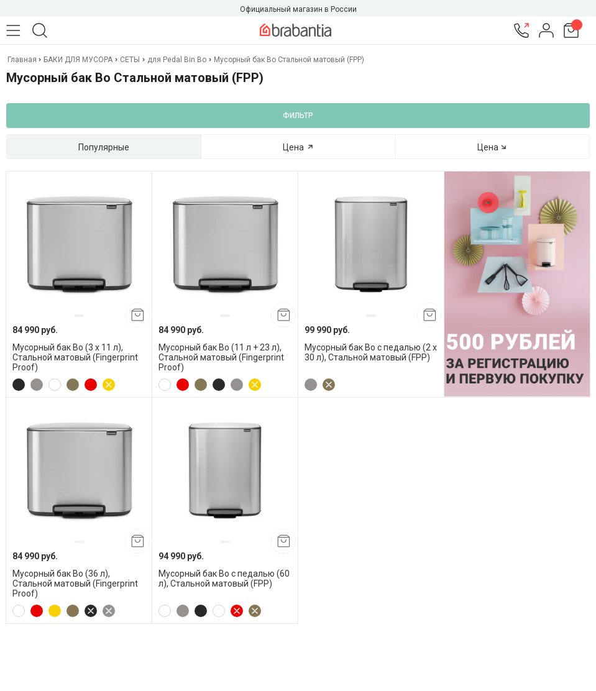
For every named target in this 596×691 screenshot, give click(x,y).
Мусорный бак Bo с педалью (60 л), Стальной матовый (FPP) (224, 578)
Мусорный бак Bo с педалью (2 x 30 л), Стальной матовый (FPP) (371, 352)
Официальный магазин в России (298, 9)
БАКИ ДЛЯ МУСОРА (78, 59)
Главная (23, 59)
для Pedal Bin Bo (176, 59)
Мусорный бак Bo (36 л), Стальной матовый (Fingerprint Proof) (75, 583)
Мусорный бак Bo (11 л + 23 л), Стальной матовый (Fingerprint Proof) (221, 357)
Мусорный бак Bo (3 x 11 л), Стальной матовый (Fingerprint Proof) (75, 357)
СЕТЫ (130, 59)
